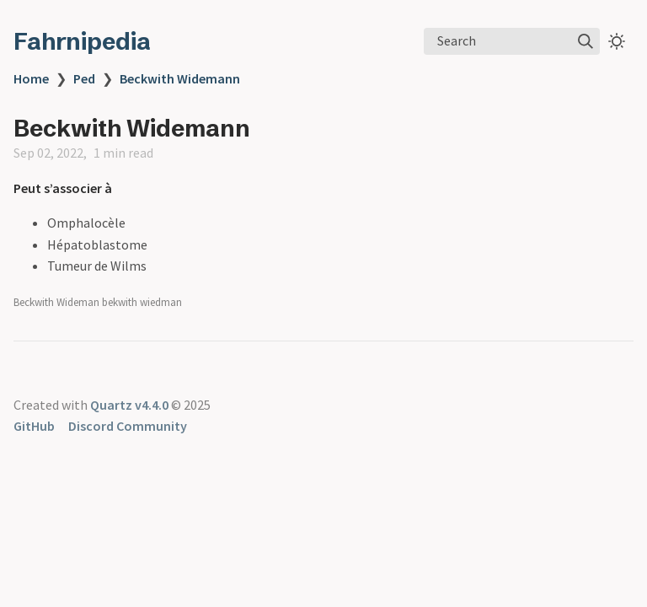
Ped (84, 78)
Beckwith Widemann (180, 78)
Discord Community (127, 425)
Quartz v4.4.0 (129, 404)
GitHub (34, 425)
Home (31, 78)
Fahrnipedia (82, 41)
